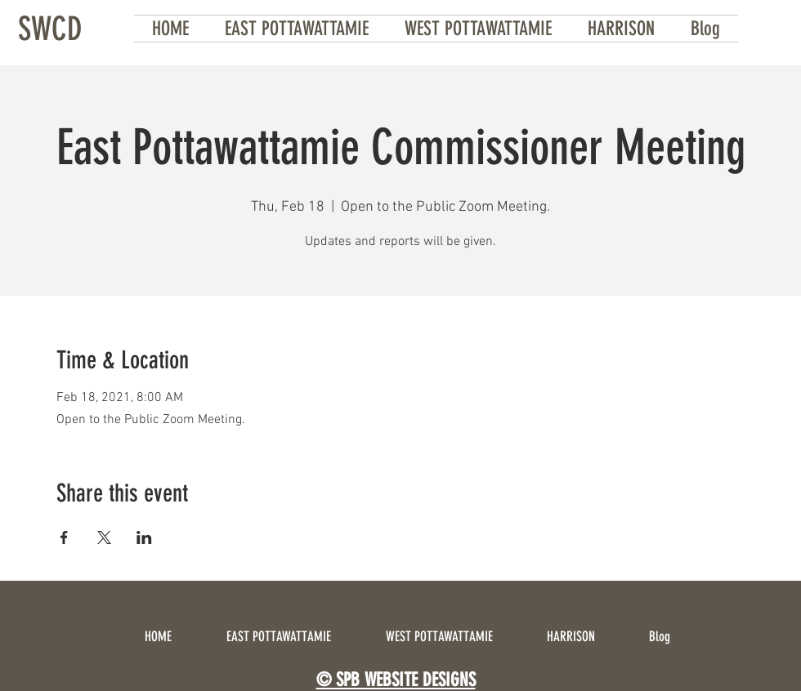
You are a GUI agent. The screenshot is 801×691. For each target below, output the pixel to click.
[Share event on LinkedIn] (144, 537)
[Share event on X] (104, 537)
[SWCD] (50, 29)
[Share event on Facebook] (64, 537)
